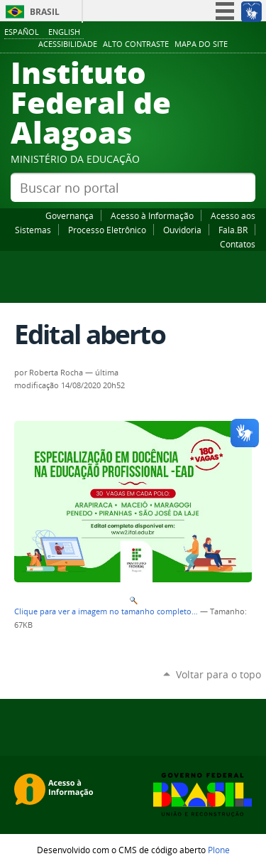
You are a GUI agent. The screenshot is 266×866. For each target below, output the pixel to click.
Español (21, 31)
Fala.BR (233, 229)
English (64, 31)
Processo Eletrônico (107, 229)
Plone (219, 849)
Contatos (237, 244)
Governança (69, 215)
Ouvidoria (182, 229)
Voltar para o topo (218, 674)
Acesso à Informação (152, 215)
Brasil (45, 12)
